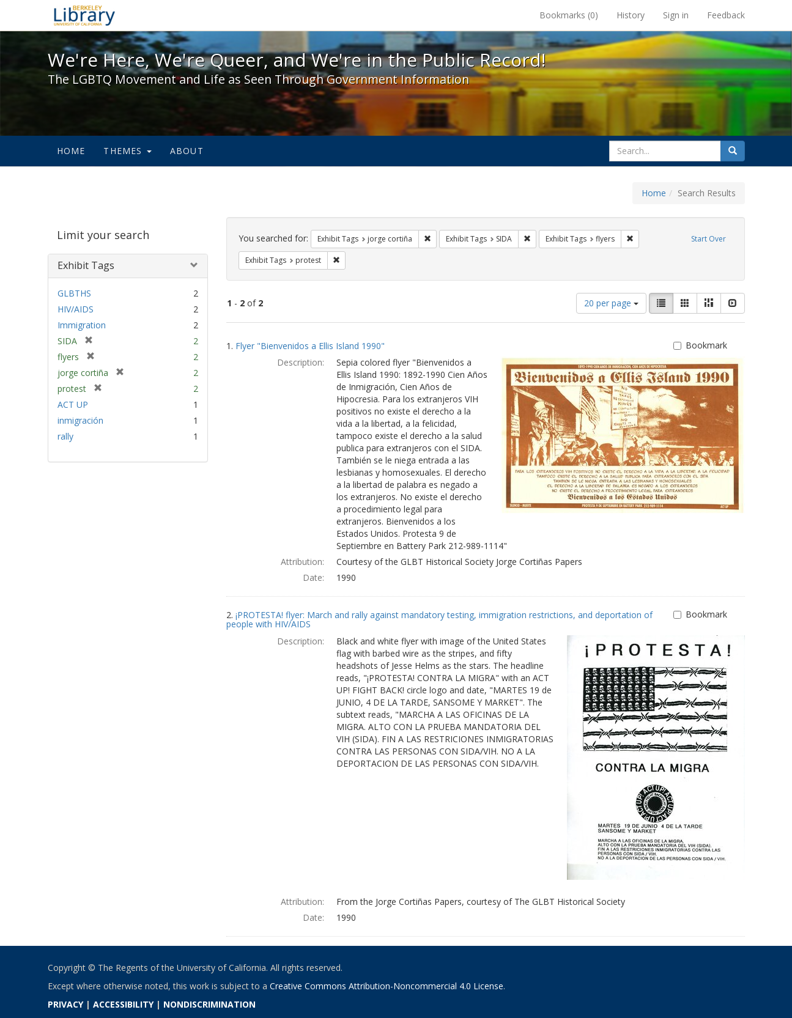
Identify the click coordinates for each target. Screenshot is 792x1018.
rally (65, 436)
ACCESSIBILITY (123, 1004)
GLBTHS (74, 293)
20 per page (611, 303)
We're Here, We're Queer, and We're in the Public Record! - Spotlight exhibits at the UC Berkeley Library (84, 15)
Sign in (676, 15)
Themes (127, 151)
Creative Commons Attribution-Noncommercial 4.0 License (386, 986)
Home (71, 151)
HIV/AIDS (75, 309)
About (187, 151)
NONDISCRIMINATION (209, 1004)
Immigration (81, 325)
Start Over (708, 239)
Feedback (726, 15)
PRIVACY (65, 1004)
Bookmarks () (568, 15)
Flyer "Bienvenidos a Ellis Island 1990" (310, 346)
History (630, 15)
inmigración (80, 420)
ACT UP (72, 404)
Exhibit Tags (85, 265)
